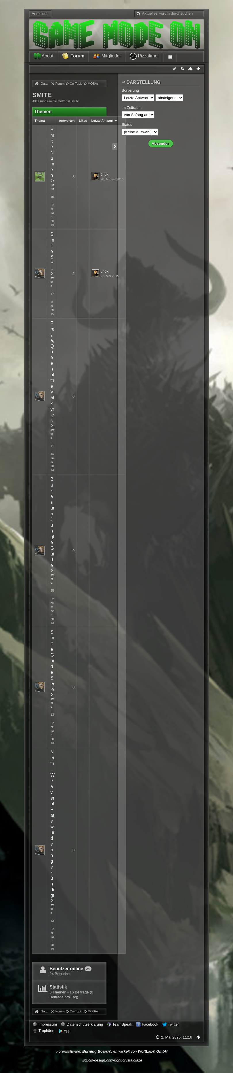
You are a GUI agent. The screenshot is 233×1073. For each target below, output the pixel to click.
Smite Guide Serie (52, 661)
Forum (73, 56)
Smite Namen (52, 152)
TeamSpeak (122, 1024)
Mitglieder (107, 56)
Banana (52, 184)
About (43, 56)
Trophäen (46, 1030)
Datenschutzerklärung (85, 1024)
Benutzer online (66, 968)
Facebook (150, 1024)
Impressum (48, 1024)
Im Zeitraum (132, 107)
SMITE (42, 95)
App (67, 1030)
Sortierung (130, 90)
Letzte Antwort (102, 120)
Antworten (67, 120)
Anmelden (40, 13)
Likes (83, 120)
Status (127, 124)
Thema (40, 120)
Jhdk (104, 174)
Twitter (173, 1024)
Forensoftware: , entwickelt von (112, 1051)
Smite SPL (52, 251)
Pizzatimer (144, 56)
